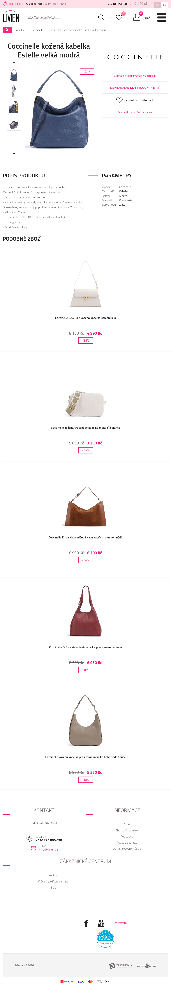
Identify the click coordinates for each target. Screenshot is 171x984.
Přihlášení (139, 4)
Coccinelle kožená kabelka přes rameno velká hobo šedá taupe (85, 751)
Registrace (127, 829)
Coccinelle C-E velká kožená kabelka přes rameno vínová (85, 643)
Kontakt (53, 868)
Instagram (120, 915)
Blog (53, 880)
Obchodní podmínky (126, 823)
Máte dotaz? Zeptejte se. (135, 112)
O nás (127, 817)
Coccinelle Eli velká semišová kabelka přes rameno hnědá (86, 534)
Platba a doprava (127, 835)
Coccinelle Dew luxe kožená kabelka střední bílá (85, 318)
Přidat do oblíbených (140, 100)
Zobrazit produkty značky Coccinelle (135, 76)
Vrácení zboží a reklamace (53, 874)
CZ (165, 4)
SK (158, 4)
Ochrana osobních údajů (127, 841)
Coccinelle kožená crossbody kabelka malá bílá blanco (85, 426)
